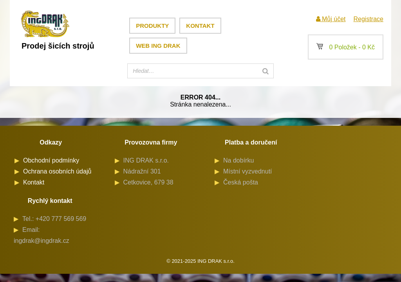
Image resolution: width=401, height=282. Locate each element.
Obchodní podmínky (51, 160)
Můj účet (331, 19)
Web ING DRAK (158, 45)
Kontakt (200, 25)
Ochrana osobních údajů (57, 171)
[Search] (265, 71)
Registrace (368, 19)
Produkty (152, 25)
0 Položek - (345, 47)
